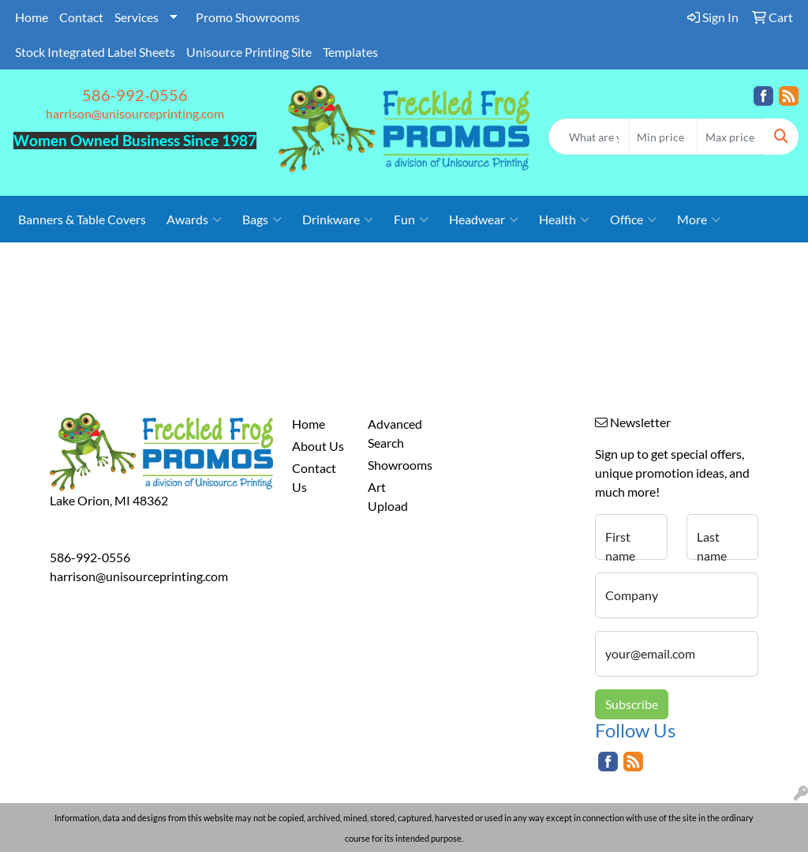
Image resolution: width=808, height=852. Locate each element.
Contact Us (314, 477)
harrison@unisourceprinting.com (135, 113)
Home (31, 16)
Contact (81, 16)
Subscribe (631, 703)
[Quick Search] (588, 136)
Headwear (483, 219)
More (698, 219)
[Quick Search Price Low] (662, 136)
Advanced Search (395, 433)
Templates (350, 51)
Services (136, 16)
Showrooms (396, 464)
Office (633, 219)
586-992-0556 (135, 94)
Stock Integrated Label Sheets (95, 51)
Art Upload (388, 496)
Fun (411, 219)
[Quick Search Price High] (731, 136)
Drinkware (337, 219)
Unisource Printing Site (249, 51)
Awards (194, 219)
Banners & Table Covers (82, 219)
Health (564, 219)
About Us (318, 445)
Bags (262, 219)
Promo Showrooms (248, 16)
